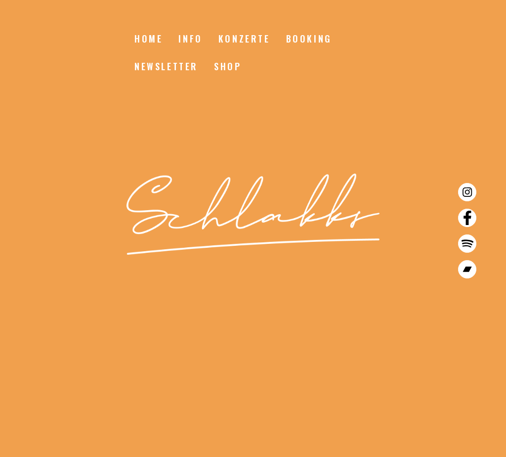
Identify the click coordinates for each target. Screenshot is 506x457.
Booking (309, 38)
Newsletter (166, 66)
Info (190, 38)
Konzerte (244, 38)
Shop (227, 66)
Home (148, 38)
